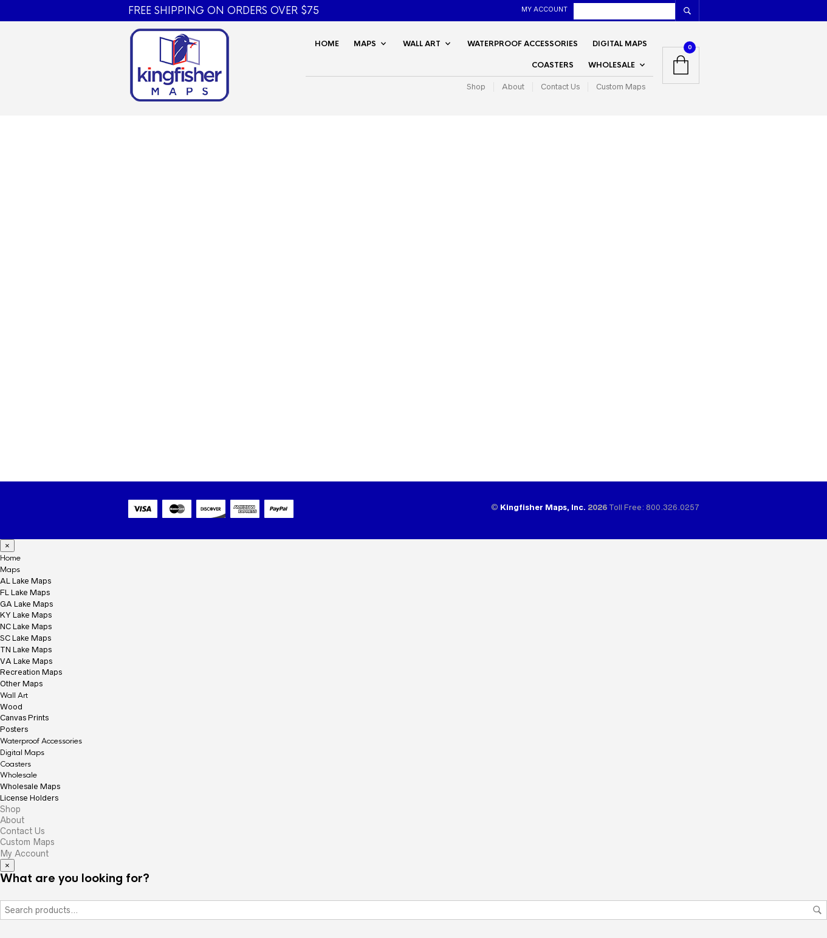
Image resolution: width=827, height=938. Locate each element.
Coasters (553, 65)
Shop (476, 86)
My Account (544, 9)
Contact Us (560, 86)
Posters (14, 729)
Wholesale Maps (30, 786)
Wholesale (611, 65)
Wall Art (422, 44)
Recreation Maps (31, 672)
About (513, 86)
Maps (365, 44)
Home (327, 44)
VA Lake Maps (26, 661)
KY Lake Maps (26, 614)
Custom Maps (620, 86)
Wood (11, 706)
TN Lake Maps (26, 649)
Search (817, 910)
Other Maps (21, 683)
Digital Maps (619, 44)
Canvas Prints (24, 717)
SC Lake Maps (25, 638)
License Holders (29, 797)
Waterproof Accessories (522, 44)
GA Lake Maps (26, 604)
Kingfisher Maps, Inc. (544, 507)
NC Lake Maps (26, 626)
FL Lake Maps (25, 592)
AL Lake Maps (25, 580)
